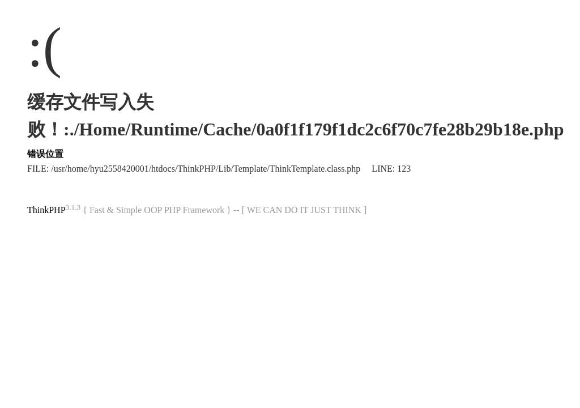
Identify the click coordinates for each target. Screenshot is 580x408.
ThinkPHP (46, 210)
